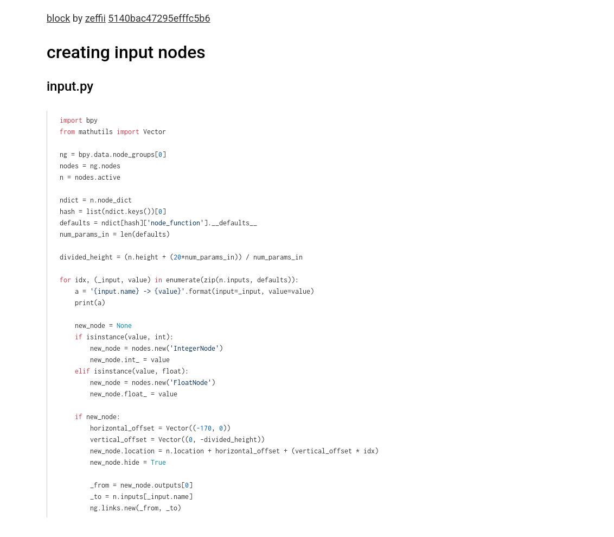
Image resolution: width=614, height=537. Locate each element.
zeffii (95, 18)
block (58, 18)
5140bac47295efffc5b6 (159, 18)
